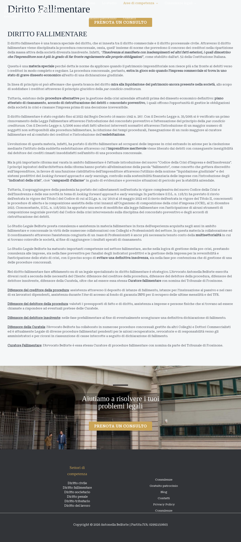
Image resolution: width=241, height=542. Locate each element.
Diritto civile (77, 483)
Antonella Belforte (32, 10)
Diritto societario (77, 492)
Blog (163, 491)
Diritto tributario (77, 501)
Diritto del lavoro (77, 505)
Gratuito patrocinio (159, 485)
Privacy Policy (164, 500)
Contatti (163, 496)
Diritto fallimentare (77, 487)
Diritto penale (77, 496)
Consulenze (164, 478)
